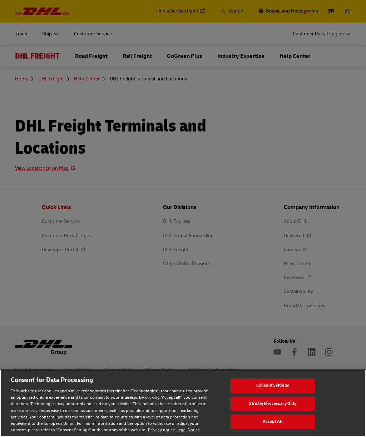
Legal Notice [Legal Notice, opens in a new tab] (188, 430)
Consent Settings (272, 385)
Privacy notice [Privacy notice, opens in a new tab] (161, 430)
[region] (183, 403)
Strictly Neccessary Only (272, 403)
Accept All (273, 421)
